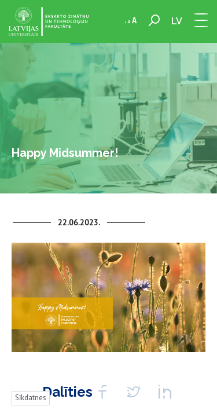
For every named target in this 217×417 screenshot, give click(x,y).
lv (176, 21)
